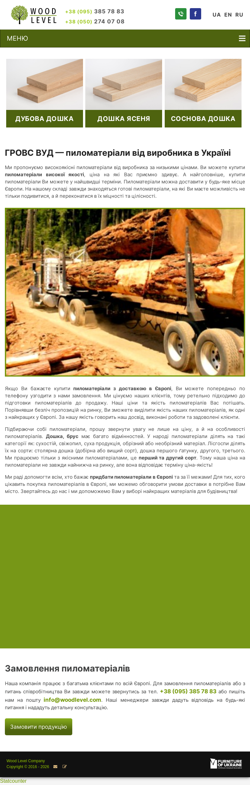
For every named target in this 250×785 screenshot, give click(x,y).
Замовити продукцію (38, 726)
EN (228, 14)
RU (239, 14)
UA (217, 14)
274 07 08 (95, 21)
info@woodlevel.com (72, 699)
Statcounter (13, 781)
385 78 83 (94, 11)
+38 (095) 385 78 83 (188, 691)
